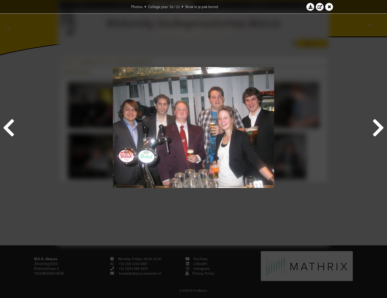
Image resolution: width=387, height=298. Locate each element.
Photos (137, 6)
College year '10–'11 (164, 6)
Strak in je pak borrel (201, 6)
